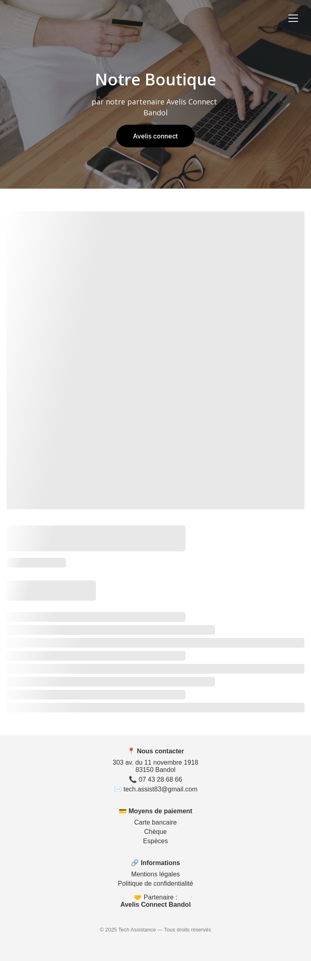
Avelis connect (155, 136)
